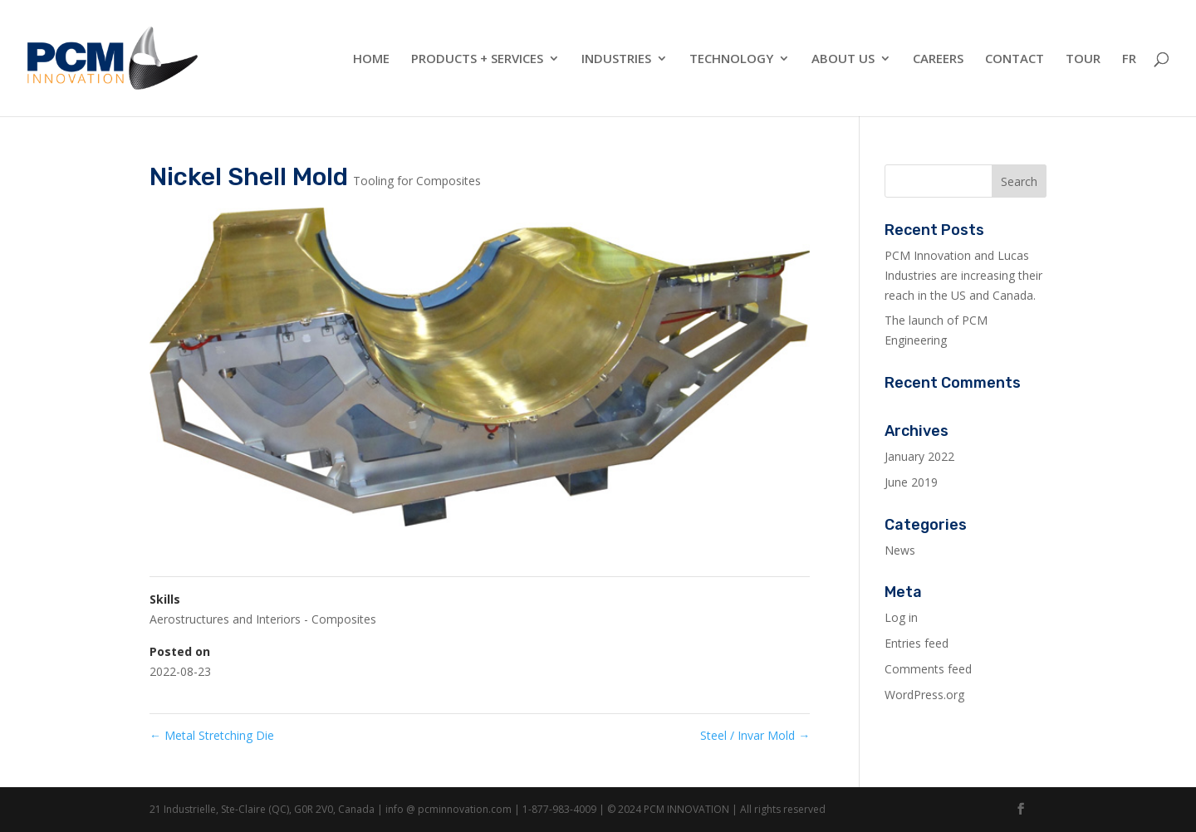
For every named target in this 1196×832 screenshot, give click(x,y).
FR (1129, 59)
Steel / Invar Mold (755, 735)
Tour (1083, 59)
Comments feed (928, 669)
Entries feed (916, 643)
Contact (1014, 59)
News (900, 550)
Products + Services (477, 59)
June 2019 (911, 482)
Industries (616, 59)
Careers (938, 59)
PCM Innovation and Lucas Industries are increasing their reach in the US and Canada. (963, 275)
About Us (843, 59)
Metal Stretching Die (212, 735)
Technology (731, 59)
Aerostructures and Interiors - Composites (263, 619)
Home (371, 59)
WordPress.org (924, 694)
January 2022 (919, 456)
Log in (901, 617)
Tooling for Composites (417, 180)
